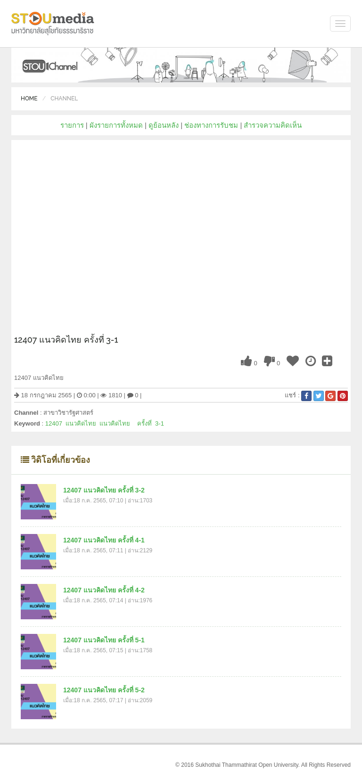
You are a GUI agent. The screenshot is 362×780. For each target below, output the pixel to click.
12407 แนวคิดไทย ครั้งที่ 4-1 (104, 540)
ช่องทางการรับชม (211, 125)
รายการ (72, 125)
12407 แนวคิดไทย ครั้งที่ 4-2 (104, 590)
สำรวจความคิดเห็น (273, 125)
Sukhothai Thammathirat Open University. (247, 765)
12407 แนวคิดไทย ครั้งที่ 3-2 (104, 490)
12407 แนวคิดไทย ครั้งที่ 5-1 (104, 640)
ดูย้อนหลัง (163, 125)
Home (29, 98)
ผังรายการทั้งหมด (116, 125)
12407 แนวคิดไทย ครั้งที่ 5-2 (104, 690)
